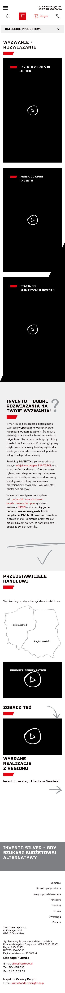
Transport (55, 900)
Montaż (56, 905)
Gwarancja (55, 917)
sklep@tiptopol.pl (22, 963)
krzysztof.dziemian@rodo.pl (28, 983)
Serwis (57, 911)
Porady (56, 922)
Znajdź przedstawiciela (47, 894)
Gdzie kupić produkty (48, 888)
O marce (56, 883)
